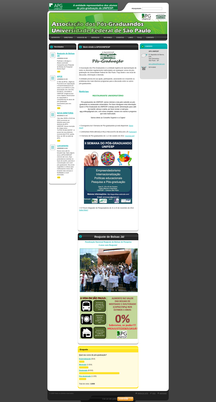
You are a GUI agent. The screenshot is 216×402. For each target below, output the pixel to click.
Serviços (95, 37)
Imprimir (163, 393)
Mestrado (82, 365)
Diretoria (68, 37)
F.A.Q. (139, 37)
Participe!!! (133, 132)
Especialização (85, 359)
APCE (59, 76)
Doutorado (83, 370)
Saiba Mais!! (83, 210)
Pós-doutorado (85, 376)
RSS (153, 393)
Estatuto (56, 37)
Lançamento (62, 146)
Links (130, 37)
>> (58, 72)
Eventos (120, 37)
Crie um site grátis (109, 399)
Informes (108, 37)
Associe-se (82, 37)
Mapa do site (143, 393)
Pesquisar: (136, 8)
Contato (150, 37)
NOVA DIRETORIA (65, 113)
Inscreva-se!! (130, 136)
